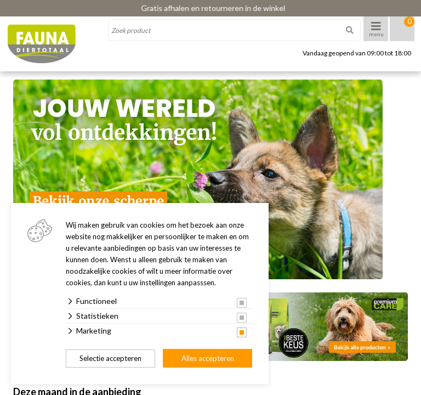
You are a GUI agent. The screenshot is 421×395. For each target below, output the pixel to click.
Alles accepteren (207, 358)
